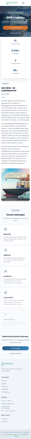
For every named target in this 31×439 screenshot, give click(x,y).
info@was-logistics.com (7, 403)
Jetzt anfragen (15, 348)
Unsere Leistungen (15, 33)
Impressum (4, 418)
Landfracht (4, 386)
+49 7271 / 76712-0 (15, 354)
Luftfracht (4, 383)
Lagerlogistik (4, 389)
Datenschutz (4, 421)
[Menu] (23, 3)
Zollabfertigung (5, 392)
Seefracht (4, 380)
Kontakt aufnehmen (15, 28)
